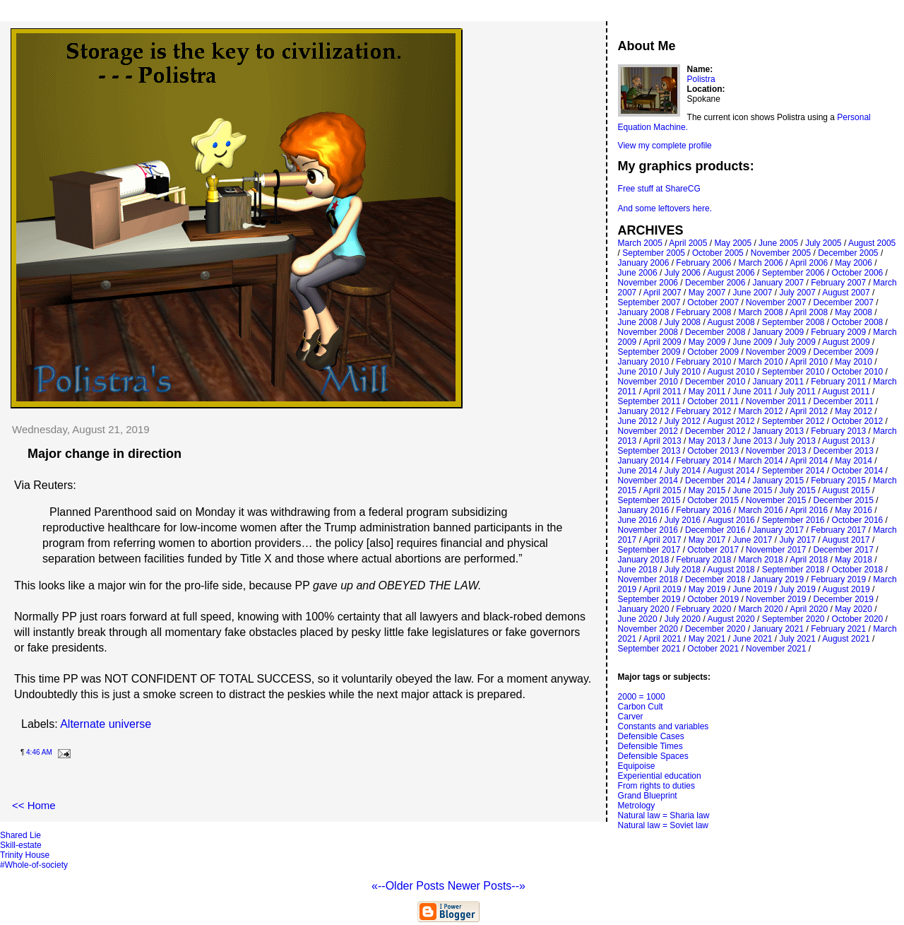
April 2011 (662, 391)
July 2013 (798, 441)
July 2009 (798, 342)
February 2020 (703, 609)
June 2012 (638, 421)
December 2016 (715, 530)
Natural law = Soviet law (663, 825)
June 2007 (752, 292)
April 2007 (662, 292)
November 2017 (776, 550)
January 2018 (644, 560)
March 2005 (640, 243)
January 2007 (778, 283)
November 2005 (781, 253)
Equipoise (636, 766)
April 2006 (809, 263)
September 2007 (649, 302)
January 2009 (778, 332)
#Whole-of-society (34, 865)
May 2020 (853, 609)
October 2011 (713, 401)
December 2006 (715, 283)
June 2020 (638, 619)
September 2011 (649, 401)
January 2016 (644, 510)
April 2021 (662, 639)
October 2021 (713, 649)
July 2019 (798, 589)
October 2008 (858, 322)
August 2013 (845, 441)
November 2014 (648, 480)
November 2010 (648, 382)
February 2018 (703, 560)
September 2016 (793, 520)
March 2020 (760, 609)
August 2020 (730, 619)
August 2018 (730, 570)
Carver (630, 716)
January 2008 (644, 312)
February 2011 (838, 382)
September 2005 (653, 253)
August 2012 (730, 421)
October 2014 (858, 471)
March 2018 (760, 560)
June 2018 (638, 570)
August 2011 (845, 391)
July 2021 (798, 639)
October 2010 (858, 372)
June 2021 (752, 639)
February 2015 (838, 480)
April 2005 (688, 243)
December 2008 (715, 332)
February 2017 (838, 530)
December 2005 (848, 253)
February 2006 (703, 263)
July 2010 (683, 372)
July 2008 (683, 322)
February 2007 (838, 283)
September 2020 (793, 619)
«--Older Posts (409, 886)
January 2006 (644, 263)
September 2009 (649, 352)
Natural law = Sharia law (664, 815)
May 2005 (732, 243)
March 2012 (760, 411)
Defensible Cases (651, 736)
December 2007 (843, 302)
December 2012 (715, 431)
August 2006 (730, 273)
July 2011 (798, 391)
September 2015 (649, 500)
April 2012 (809, 411)
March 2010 (760, 362)
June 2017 (752, 540)
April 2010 (809, 362)
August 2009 (845, 342)
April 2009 (662, 342)
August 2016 (730, 520)
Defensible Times (650, 746)
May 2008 (853, 312)
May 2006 (853, 263)
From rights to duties (656, 786)
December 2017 (843, 550)
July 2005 (823, 243)
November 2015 (776, 500)
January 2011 (778, 382)
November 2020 (648, 629)
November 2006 (648, 283)
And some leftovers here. (665, 208)
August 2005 (872, 243)
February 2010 (703, 362)
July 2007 (798, 292)
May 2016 (853, 510)
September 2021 (649, 649)
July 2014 (683, 471)
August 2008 (730, 322)
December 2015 (843, 500)
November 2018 (648, 579)
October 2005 (718, 253)
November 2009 (776, 352)
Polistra (701, 79)
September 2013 (649, 451)
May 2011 (707, 391)
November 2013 (776, 451)
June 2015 (752, 490)
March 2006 (760, 263)
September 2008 (793, 322)
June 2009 (752, 342)
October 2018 (858, 570)
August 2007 (845, 292)
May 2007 (707, 292)
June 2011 (752, 391)
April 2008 (809, 312)
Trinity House (24, 855)
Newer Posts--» (486, 886)
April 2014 (809, 461)
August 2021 (845, 639)
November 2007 (776, 302)
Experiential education (659, 776)
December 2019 (843, 599)
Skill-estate (21, 845)
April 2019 (662, 589)
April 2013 (662, 441)
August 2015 (845, 490)
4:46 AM (39, 752)
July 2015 (798, 490)
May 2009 (707, 342)
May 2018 (853, 560)
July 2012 (683, 421)
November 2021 (776, 649)
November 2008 (648, 332)
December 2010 (715, 382)
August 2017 (845, 540)
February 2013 (838, 431)
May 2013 (707, 441)
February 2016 (703, 510)
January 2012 (644, 411)
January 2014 (644, 461)
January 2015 (778, 480)
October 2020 (858, 619)
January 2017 (778, 530)
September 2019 (649, 599)
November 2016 (648, 530)
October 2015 (713, 500)
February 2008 (703, 312)
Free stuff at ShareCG (659, 189)
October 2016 (858, 520)
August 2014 (730, 471)
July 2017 (798, 540)
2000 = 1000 (641, 697)
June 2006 (638, 273)
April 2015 (662, 490)
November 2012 (648, 431)
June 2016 (638, 520)
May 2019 (707, 589)
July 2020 (683, 619)
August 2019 (845, 589)
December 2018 (715, 579)
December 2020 (715, 629)
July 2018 (683, 570)
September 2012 (793, 421)
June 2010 (638, 372)
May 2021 (707, 639)
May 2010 (853, 362)
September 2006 (793, 273)
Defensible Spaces (653, 756)
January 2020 (644, 609)
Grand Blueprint (647, 796)
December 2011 (843, 401)
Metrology (636, 806)
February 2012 (703, 411)
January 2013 (778, 431)
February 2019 (838, 579)
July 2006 (683, 273)
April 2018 (809, 560)
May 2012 (853, 411)
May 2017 (707, 540)
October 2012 (858, 421)
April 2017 (662, 540)
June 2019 (752, 589)
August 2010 (730, 372)
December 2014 (715, 480)
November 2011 (776, 401)
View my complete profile (665, 146)
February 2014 (703, 461)
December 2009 (843, 352)
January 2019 (778, 579)
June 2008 (638, 322)
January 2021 (778, 629)
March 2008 (760, 312)
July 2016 (683, 520)
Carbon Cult (640, 707)
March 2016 (760, 510)
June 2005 (778, 243)
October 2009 (713, 352)
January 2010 (644, 362)
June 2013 (752, 441)
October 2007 (713, 302)
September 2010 (793, 372)
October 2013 (713, 451)
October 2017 (713, 550)
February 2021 (838, 629)
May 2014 (853, 461)
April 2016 (809, 510)
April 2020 (809, 609)
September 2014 (793, 471)
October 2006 (858, 273)
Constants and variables (663, 726)
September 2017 (649, 550)
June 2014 (638, 471)
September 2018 (793, 570)
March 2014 (760, 461)
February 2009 (838, 332)
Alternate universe (105, 724)
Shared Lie (20, 835)
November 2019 (776, 599)
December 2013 (843, 451)
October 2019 (713, 599)
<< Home (34, 805)
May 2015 (707, 490)
